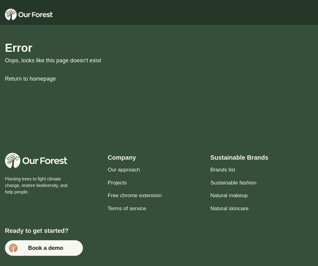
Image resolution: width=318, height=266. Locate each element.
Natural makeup (229, 195)
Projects (117, 183)
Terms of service (127, 208)
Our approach (124, 170)
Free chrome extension (135, 195)
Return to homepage (30, 79)
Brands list (222, 170)
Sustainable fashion (233, 183)
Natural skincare (229, 208)
